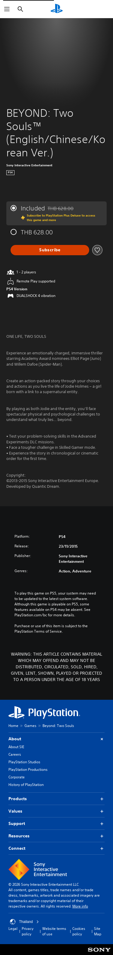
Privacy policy (27, 931)
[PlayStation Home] (56, 9)
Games (30, 725)
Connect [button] (56, 848)
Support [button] (56, 823)
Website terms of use (54, 931)
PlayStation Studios (24, 761)
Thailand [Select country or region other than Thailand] (24, 922)
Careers (14, 754)
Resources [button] (56, 836)
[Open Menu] (7, 9)
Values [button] (56, 811)
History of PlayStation (26, 784)
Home (13, 725)
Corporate (16, 777)
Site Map (97, 931)
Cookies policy (78, 931)
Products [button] (56, 799)
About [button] (56, 739)
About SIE (16, 746)
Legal (12, 928)
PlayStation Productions (28, 769)
